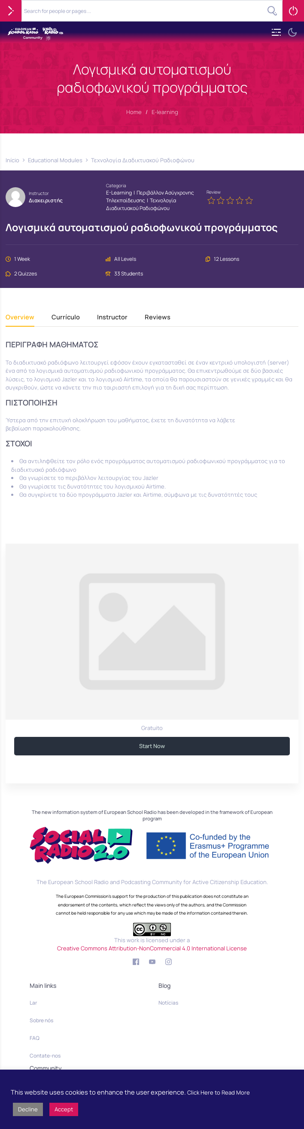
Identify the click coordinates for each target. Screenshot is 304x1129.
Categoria (116, 185)
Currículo (66, 317)
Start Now (152, 746)
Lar (33, 1002)
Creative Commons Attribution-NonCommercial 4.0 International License (152, 948)
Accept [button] (64, 1109)
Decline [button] (28, 1109)
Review (214, 192)
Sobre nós (41, 1020)
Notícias (168, 1002)
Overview (20, 317)
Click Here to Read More (218, 1092)
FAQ (35, 1038)
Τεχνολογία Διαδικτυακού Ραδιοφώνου (141, 204)
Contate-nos (45, 1055)
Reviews (157, 317)
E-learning (119, 192)
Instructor (39, 193)
